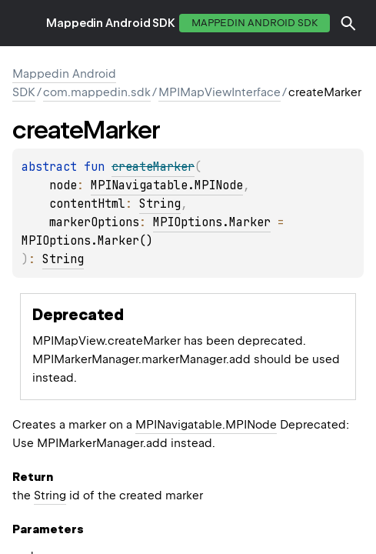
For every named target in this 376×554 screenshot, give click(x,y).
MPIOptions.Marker (212, 222)
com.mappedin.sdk (97, 92)
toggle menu (23, 23)
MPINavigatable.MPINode (167, 185)
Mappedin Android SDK (110, 23)
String (160, 204)
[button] (348, 23)
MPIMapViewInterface (219, 92)
